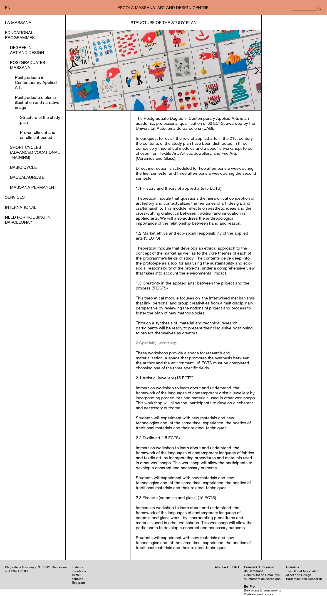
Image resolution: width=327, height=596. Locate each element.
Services (15, 197)
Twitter (76, 575)
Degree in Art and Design (27, 50)
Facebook (79, 571)
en (7, 7)
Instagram (79, 567)
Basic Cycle (23, 167)
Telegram (78, 582)
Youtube (77, 579)
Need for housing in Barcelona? (28, 220)
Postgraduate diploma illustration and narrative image (37, 102)
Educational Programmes (20, 35)
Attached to (227, 567)
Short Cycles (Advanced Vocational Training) (35, 152)
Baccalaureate (27, 177)
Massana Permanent (33, 187)
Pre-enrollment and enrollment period (37, 135)
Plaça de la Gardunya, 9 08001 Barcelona (36, 567)
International (20, 207)
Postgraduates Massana (27, 65)
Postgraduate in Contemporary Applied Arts (36, 82)
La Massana (18, 22)
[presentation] (70, 70)
